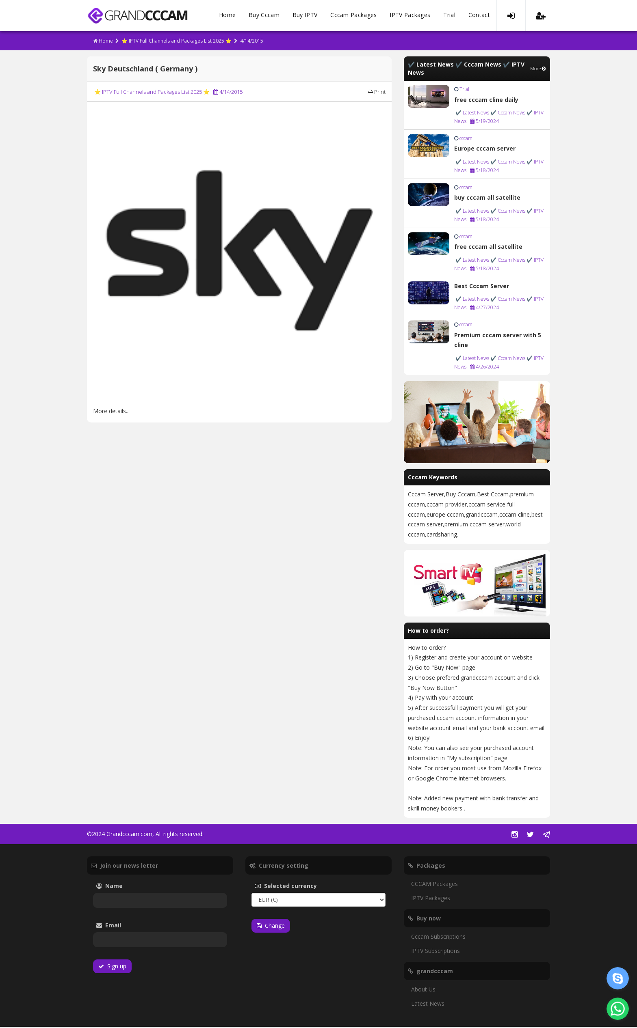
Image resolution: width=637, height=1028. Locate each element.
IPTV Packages (410, 16)
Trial (449, 16)
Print (377, 93)
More (538, 70)
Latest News (427, 1005)
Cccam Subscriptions (438, 938)
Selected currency (297, 887)
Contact (479, 16)
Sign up (112, 967)
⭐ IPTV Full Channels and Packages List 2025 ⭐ (176, 42)
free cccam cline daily (486, 101)
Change (271, 927)
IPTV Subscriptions (435, 952)
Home (227, 16)
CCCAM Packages (434, 885)
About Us (423, 990)
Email (131, 926)
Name (121, 887)
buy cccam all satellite (487, 199)
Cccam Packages (353, 16)
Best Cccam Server (481, 287)
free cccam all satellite (488, 248)
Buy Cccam (264, 16)
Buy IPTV (304, 16)
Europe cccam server (485, 149)
